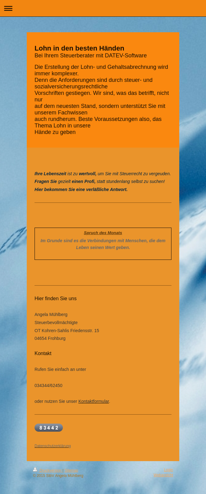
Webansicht (163, 475)
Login (168, 470)
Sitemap (71, 470)
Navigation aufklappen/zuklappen (103, 8)
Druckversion (48, 470)
